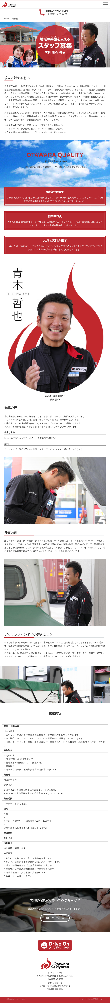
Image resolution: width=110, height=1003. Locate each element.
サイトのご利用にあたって (7, 999)
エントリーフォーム (55, 918)
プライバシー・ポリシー (20, 999)
